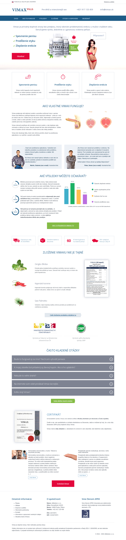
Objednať (86, 18)
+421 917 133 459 (85, 9)
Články (17, 503)
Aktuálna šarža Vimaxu (22, 516)
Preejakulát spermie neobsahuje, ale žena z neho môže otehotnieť (93, 451)
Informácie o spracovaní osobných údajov (28, 514)
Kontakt (17, 512)
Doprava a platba (109, 2)
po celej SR (106, 242)
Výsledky (43, 18)
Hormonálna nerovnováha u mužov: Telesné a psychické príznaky (42, 451)
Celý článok (33, 477)
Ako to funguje (28, 18)
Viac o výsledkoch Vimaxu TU (63, 226)
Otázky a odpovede (70, 18)
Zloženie (54, 18)
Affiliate (17, 505)
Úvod (16, 18)
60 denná (76, 240)
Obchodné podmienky (22, 510)
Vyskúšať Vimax (63, 484)
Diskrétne (50, 240)
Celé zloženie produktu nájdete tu (63, 315)
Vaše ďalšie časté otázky (63, 401)
